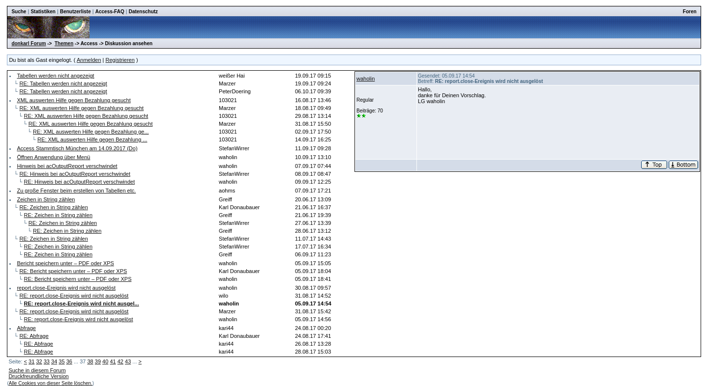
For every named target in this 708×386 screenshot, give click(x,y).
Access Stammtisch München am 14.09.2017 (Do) (77, 148)
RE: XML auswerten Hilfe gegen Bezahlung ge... (91, 132)
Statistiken (43, 11)
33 (47, 361)
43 (128, 361)
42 (120, 361)
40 (105, 361)
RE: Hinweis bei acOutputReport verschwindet (74, 174)
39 (98, 361)
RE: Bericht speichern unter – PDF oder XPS (73, 271)
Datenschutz (143, 11)
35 (61, 361)
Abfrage (26, 328)
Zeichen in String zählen (46, 199)
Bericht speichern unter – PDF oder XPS (65, 263)
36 (69, 361)
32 (39, 361)
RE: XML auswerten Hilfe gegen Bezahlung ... (92, 139)
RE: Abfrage (33, 336)
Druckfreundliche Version (38, 376)
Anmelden (89, 60)
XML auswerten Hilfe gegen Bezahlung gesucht (73, 100)
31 (31, 361)
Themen (64, 43)
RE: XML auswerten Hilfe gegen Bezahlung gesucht (81, 108)
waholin (365, 79)
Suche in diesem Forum (36, 370)
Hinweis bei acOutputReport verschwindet (67, 166)
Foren (690, 11)
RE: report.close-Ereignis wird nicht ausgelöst (73, 296)
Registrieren (120, 60)
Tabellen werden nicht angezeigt (55, 76)
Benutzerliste (75, 11)
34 (54, 361)
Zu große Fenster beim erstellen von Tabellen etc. (76, 190)
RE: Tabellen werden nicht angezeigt (63, 83)
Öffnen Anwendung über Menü (53, 157)
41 (113, 361)
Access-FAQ (109, 11)
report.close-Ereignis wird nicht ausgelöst (66, 288)
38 (90, 361)
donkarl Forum (28, 43)
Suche (18, 11)
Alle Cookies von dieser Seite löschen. (50, 383)
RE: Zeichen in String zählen (53, 207)
